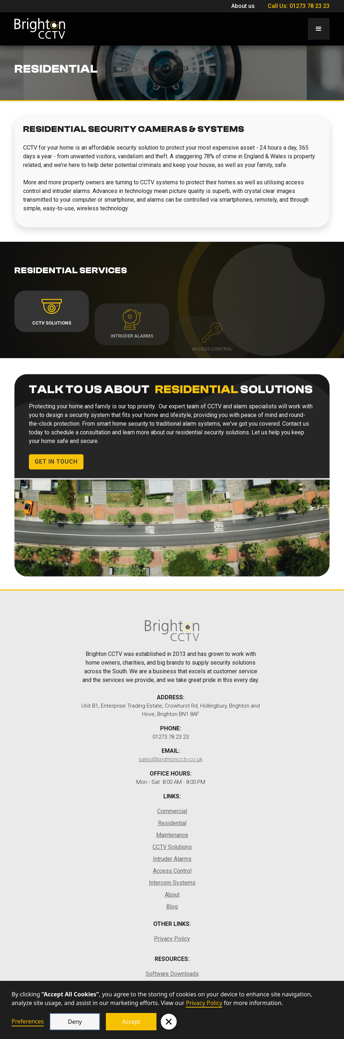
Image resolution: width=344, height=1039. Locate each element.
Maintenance (172, 835)
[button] (169, 1022)
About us (243, 6)
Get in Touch (56, 466)
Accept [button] (131, 1022)
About (172, 894)
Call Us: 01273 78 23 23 (298, 6)
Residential (172, 823)
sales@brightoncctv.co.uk (170, 759)
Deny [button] (75, 1022)
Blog (172, 906)
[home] (39, 28)
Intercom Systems (172, 882)
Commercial (172, 811)
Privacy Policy (204, 1003)
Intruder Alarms (172, 858)
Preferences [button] (28, 1021)
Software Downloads (172, 973)
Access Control (172, 870)
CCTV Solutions (172, 846)
